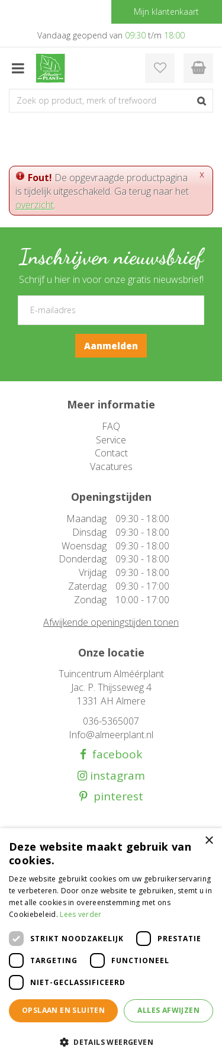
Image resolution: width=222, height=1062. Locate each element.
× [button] (208, 840)
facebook (114, 754)
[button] (111, 1041)
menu (18, 68)
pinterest (115, 796)
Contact (111, 452)
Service (111, 439)
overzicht (34, 204)
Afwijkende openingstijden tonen (111, 622)
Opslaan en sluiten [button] (63, 1010)
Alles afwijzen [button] (168, 1010)
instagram (116, 775)
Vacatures (111, 466)
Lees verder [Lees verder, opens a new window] (80, 914)
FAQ (111, 426)
